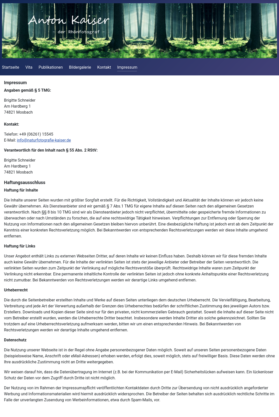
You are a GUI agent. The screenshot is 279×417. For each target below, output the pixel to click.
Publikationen (50, 67)
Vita (28, 67)
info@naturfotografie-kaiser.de (44, 140)
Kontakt (104, 67)
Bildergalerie (80, 67)
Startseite (10, 67)
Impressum (127, 67)
